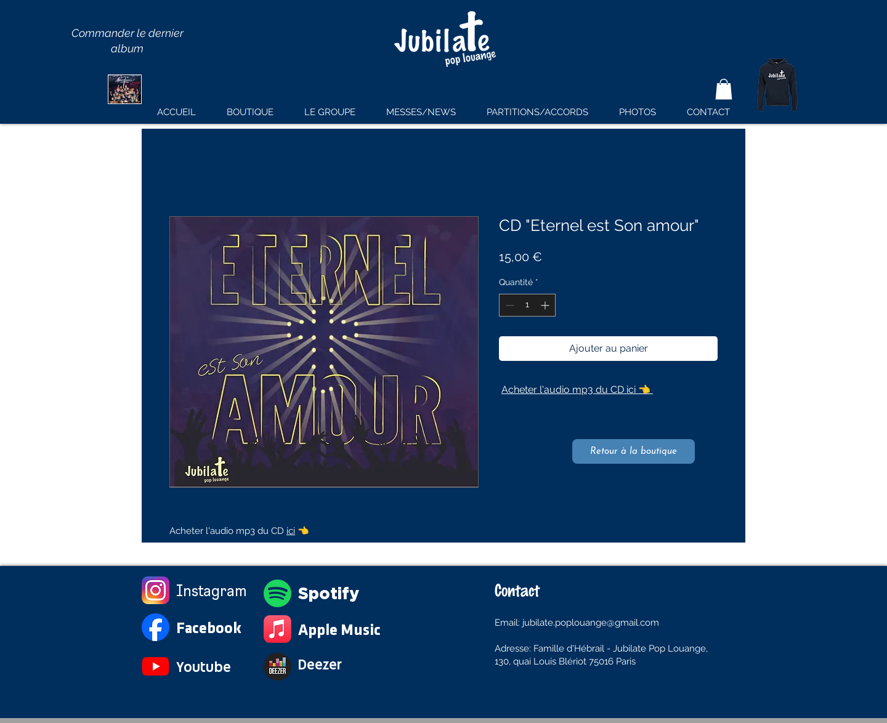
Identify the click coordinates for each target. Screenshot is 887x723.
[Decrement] (508, 305)
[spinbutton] (527, 305)
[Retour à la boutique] (633, 451)
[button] (723, 89)
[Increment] (546, 305)
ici (290, 530)
